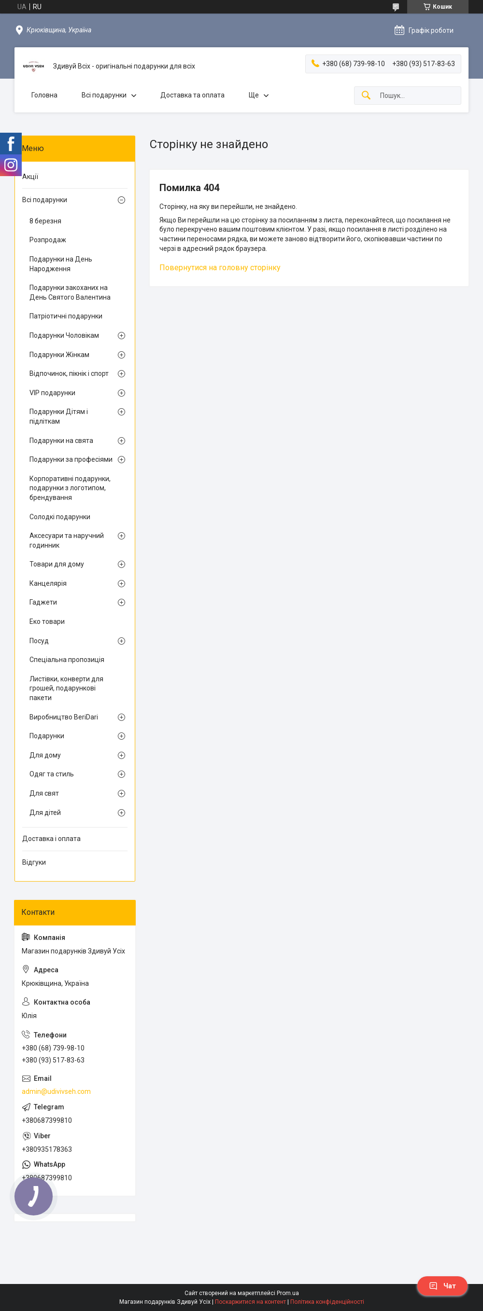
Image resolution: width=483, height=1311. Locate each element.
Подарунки (46, 736)
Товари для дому (56, 564)
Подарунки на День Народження (60, 264)
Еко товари (47, 621)
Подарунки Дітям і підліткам (58, 416)
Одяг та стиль (51, 774)
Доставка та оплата (192, 95)
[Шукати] (366, 95)
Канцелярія (48, 583)
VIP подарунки (52, 393)
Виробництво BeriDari (63, 717)
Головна (44, 95)
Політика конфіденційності (327, 1301)
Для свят (44, 793)
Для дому (45, 755)
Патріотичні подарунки (65, 316)
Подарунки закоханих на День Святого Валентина (70, 292)
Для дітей (45, 812)
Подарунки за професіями (71, 459)
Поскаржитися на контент (250, 1301)
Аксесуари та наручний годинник (66, 540)
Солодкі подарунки (59, 517)
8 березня (45, 221)
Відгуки (34, 862)
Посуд (39, 641)
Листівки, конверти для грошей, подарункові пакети (66, 688)
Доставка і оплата (51, 838)
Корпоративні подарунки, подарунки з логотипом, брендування (70, 488)
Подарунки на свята (61, 440)
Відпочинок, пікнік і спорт (69, 373)
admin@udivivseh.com (56, 1091)
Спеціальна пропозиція (66, 659)
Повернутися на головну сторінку (220, 267)
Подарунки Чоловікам (64, 335)
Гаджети (43, 602)
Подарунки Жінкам (59, 355)
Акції (30, 176)
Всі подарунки (104, 95)
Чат (442, 1286)
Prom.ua (288, 1293)
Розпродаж (47, 240)
